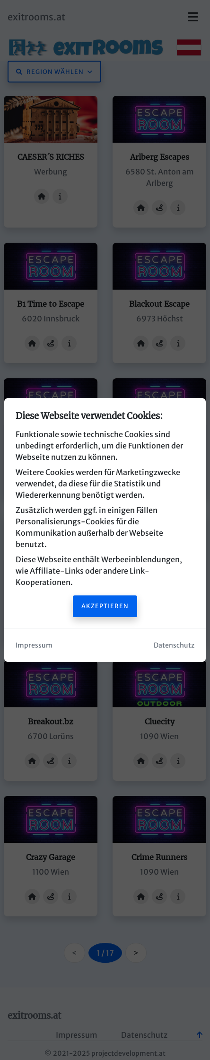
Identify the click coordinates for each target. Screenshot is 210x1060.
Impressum (34, 645)
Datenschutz (174, 645)
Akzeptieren (105, 606)
